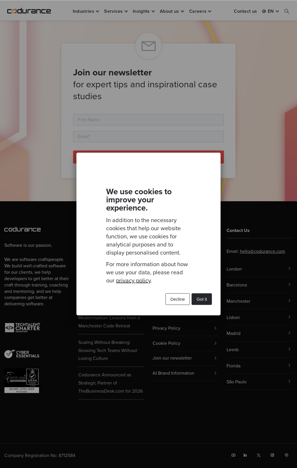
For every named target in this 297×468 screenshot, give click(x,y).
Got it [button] (202, 299)
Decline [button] (178, 299)
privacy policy (133, 280)
